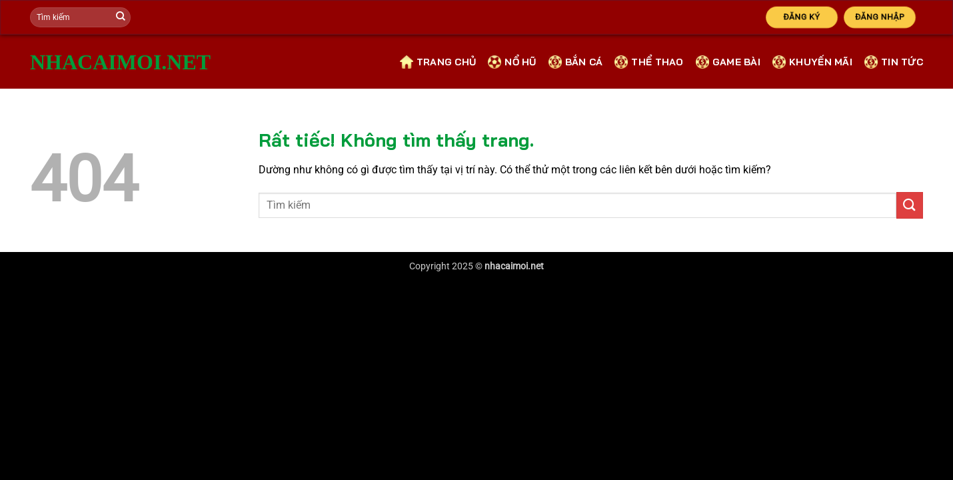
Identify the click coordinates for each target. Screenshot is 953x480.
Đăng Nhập (880, 16)
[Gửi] (121, 17)
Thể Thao (648, 62)
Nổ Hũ (512, 62)
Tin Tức (893, 62)
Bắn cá (575, 62)
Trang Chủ (438, 62)
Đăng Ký (801, 16)
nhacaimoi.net (75, 62)
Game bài (728, 62)
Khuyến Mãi (812, 62)
